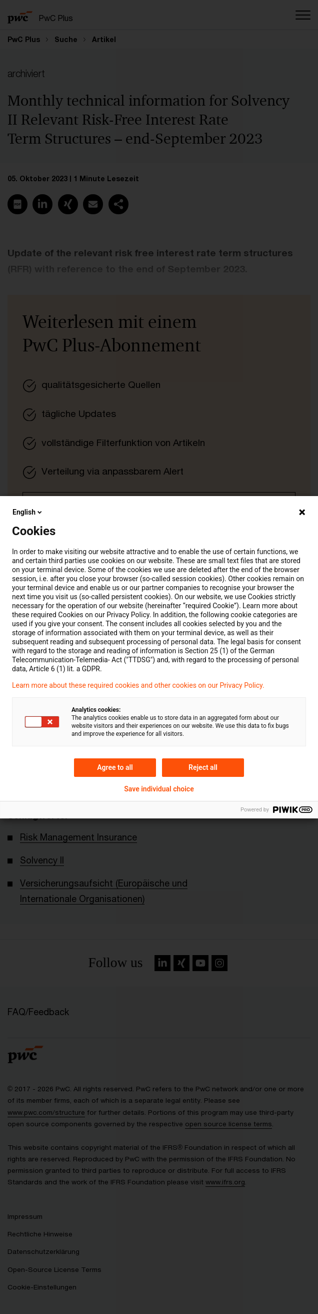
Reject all (203, 767)
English (28, 512)
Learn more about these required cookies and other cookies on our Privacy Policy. (138, 685)
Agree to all (115, 767)
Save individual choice (159, 789)
